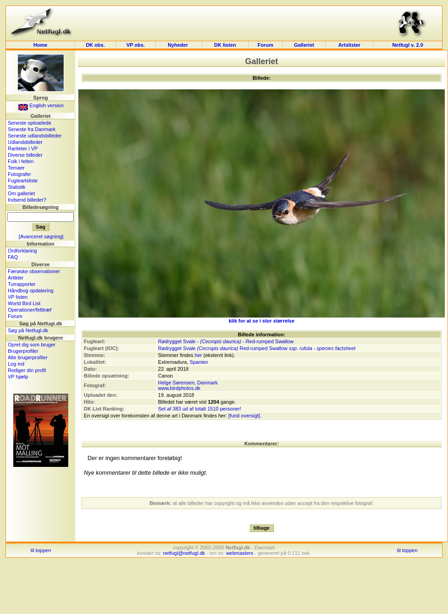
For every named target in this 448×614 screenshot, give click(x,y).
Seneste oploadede (29, 123)
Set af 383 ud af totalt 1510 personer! (199, 408)
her (198, 355)
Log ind (16, 364)
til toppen (41, 550)
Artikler (15, 277)
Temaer (16, 167)
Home (40, 45)
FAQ (13, 257)
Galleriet (304, 45)
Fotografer (19, 174)
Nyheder (178, 45)
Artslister (350, 45)
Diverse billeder (25, 155)
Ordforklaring (22, 250)
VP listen (17, 297)
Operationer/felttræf (29, 309)
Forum (265, 45)
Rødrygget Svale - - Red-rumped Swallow (226, 341)
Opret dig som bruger (31, 344)
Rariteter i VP (23, 148)
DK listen (225, 45)
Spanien (199, 362)
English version (41, 105)
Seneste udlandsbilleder (34, 135)
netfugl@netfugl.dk (184, 553)
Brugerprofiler (23, 351)
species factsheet (336, 348)
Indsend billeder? (27, 200)
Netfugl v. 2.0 (407, 45)
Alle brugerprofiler (28, 357)
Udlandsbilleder (25, 142)
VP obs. (135, 45)
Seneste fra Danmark (31, 129)
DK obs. (95, 45)
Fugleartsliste (23, 180)
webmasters (239, 553)
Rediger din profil (27, 370)
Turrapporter (22, 284)
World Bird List (24, 303)
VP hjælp (18, 376)
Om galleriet (21, 193)
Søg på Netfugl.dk (28, 330)
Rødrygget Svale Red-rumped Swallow (222, 348)
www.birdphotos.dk (179, 388)
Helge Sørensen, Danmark (188, 382)
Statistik (17, 187)
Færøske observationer (34, 271)
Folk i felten (20, 161)
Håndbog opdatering (31, 290)
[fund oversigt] (244, 415)
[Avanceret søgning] (41, 236)
